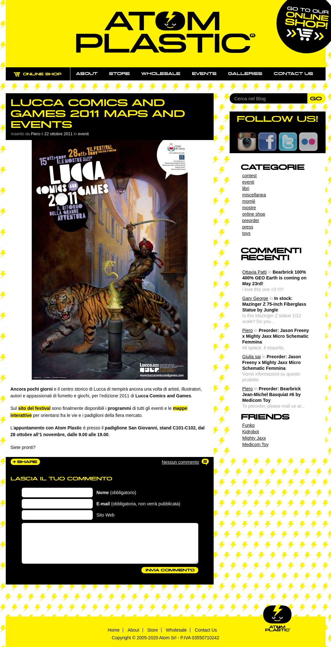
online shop (253, 214)
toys (246, 233)
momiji (248, 201)
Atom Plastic (166, 32)
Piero (247, 330)
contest (249, 175)
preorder (250, 220)
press (247, 226)
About (87, 74)
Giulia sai (251, 356)
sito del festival (34, 408)
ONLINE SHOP (44, 77)
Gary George (255, 298)
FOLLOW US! (277, 119)
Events (204, 74)
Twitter (288, 141)
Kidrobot (250, 431)
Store (119, 74)
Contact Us (206, 630)
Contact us (293, 74)
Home (114, 630)
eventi (83, 134)
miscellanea (254, 194)
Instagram (247, 141)
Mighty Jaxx (254, 438)
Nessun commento (180, 462)
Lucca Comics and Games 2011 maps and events (98, 113)
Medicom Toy (255, 444)
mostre (249, 207)
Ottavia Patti (254, 272)
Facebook (267, 141)
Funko (248, 425)
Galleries (245, 74)
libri (245, 188)
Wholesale (160, 74)
